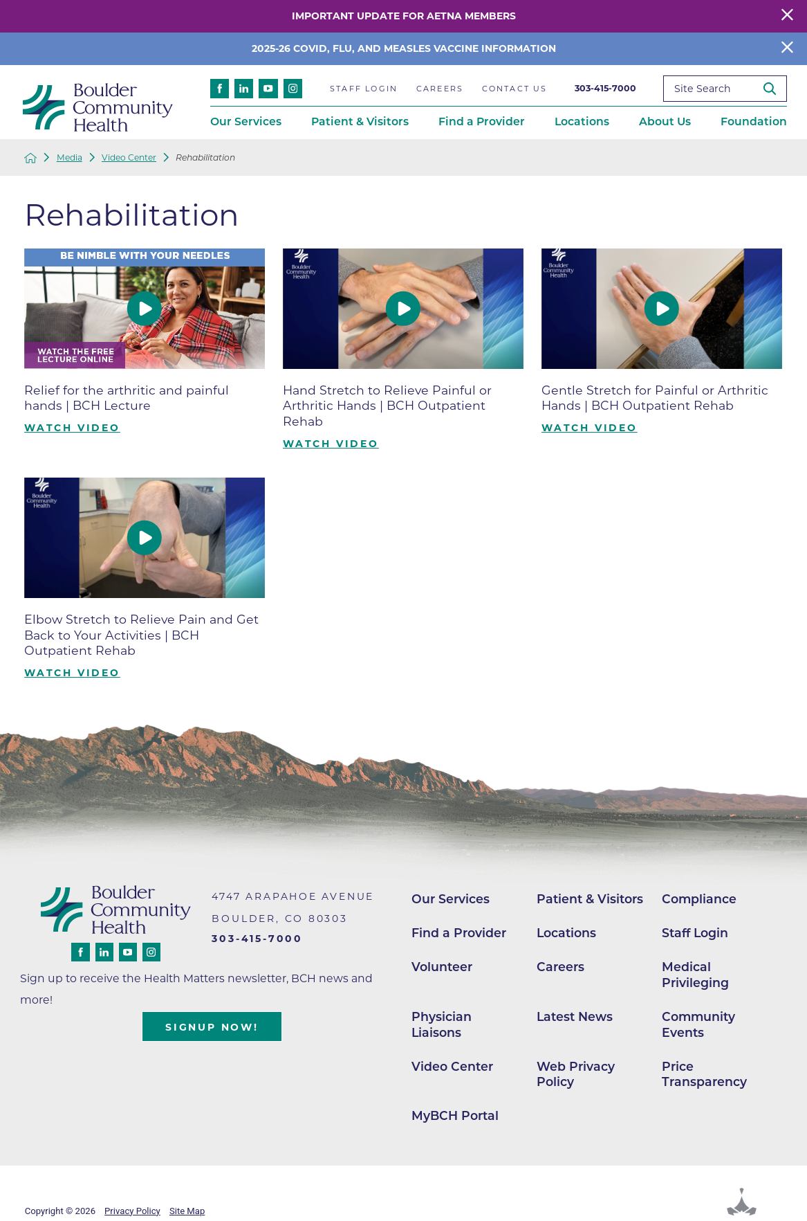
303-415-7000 (605, 88)
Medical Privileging (695, 974)
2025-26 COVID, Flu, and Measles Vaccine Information (404, 48)
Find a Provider (458, 932)
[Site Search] (774, 88)
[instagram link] (293, 88)
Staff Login (695, 932)
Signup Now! (212, 1027)
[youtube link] (268, 88)
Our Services (450, 899)
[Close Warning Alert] (787, 16)
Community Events (698, 1024)
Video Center (129, 158)
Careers (560, 966)
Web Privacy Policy (576, 1074)
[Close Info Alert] (787, 49)
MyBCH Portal (455, 1115)
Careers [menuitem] (439, 88)
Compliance (699, 899)
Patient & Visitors (590, 899)
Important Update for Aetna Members (404, 16)
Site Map (187, 1211)
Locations (566, 932)
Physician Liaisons (441, 1024)
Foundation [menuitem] (754, 121)
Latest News (575, 1016)
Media (69, 158)
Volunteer (441, 966)
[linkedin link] (244, 88)
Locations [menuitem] (582, 121)
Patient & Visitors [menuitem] (360, 121)
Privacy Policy (132, 1211)
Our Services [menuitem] (245, 121)
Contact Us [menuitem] (515, 88)
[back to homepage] (30, 158)
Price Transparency (704, 1074)
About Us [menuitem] (665, 121)
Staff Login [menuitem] (364, 88)
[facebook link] (220, 88)
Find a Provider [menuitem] (481, 121)
